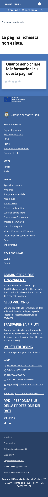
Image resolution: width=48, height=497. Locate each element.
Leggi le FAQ (9, 454)
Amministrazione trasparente (19, 277)
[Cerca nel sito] (42, 10)
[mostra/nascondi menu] (5, 10)
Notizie (7, 166)
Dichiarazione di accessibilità (15, 449)
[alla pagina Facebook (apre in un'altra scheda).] (5, 423)
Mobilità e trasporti (13, 226)
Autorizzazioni (10, 203)
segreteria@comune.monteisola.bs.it (23, 384)
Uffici (6, 139)
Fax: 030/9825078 (14, 374)
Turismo (7, 240)
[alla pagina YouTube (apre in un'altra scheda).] (9, 423)
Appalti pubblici (11, 199)
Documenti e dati (12, 153)
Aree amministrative (13, 134)
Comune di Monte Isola (13, 22)
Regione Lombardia (12, 3)
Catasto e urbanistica (14, 208)
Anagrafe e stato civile (14, 194)
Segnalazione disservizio (14, 460)
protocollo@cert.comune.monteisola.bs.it (24, 391)
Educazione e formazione (16, 217)
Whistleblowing (18, 346)
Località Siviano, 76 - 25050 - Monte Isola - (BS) (24, 365)
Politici (7, 143)
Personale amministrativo (16, 148)
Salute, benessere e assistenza (18, 231)
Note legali (8, 437)
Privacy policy (9, 443)
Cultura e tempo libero (14, 212)
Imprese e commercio (14, 221)
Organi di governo (12, 130)
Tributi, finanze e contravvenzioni (19, 235)
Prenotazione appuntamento (15, 466)
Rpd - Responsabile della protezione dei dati (22, 405)
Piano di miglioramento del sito (16, 472)
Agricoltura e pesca (13, 185)
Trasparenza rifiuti (21, 324)
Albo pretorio (16, 302)
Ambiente (8, 189)
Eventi (7, 263)
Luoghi (7, 258)
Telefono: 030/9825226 (17, 370)
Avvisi (6, 171)
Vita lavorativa (10, 244)
